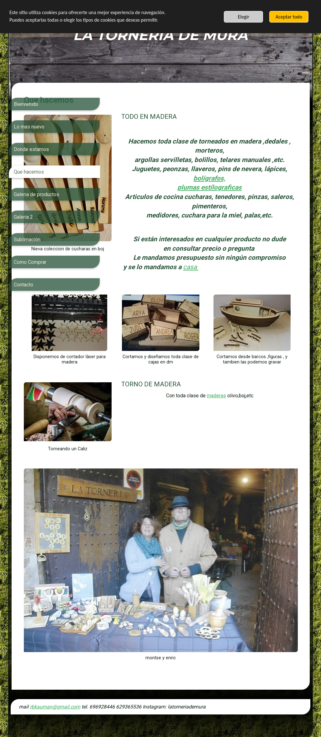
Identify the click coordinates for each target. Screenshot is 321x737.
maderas (244, 419)
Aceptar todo (289, 17)
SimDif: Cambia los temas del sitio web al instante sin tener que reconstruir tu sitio (158, 716)
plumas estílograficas (238, 197)
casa (234, 285)
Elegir (243, 17)
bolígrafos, (261, 187)
